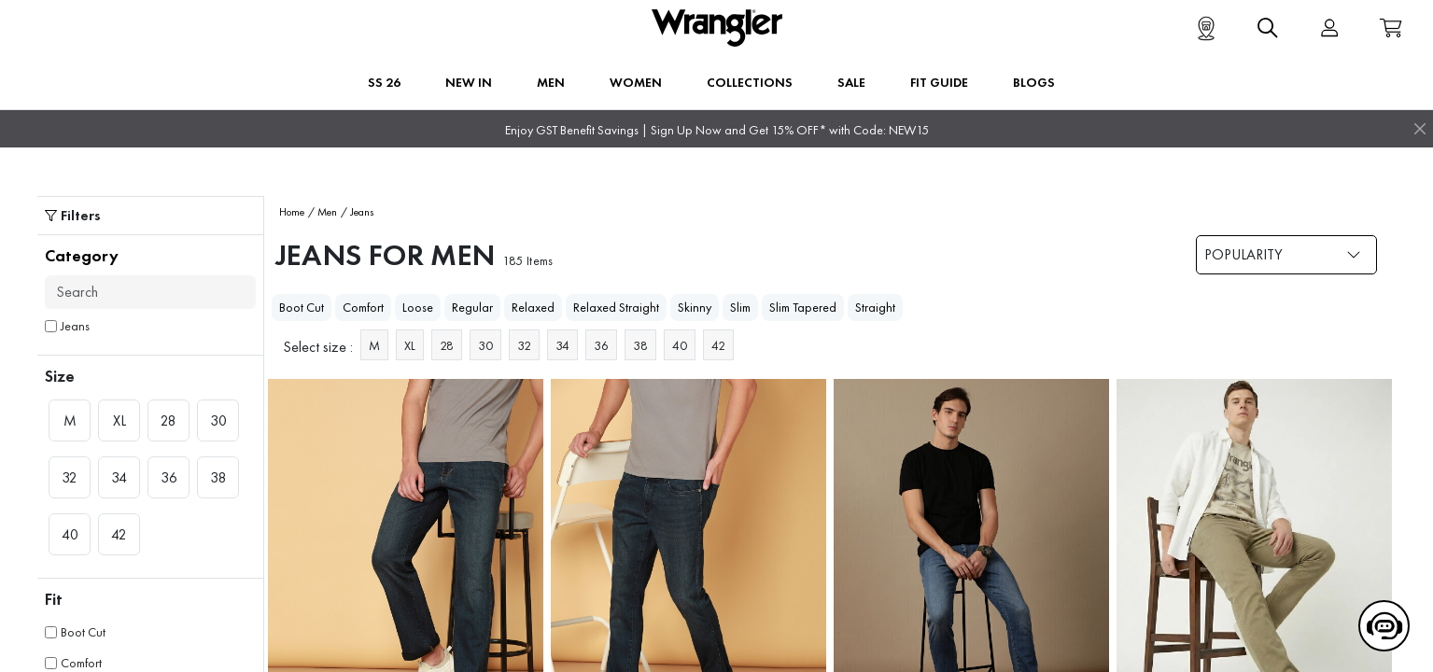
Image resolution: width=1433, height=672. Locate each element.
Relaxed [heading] (533, 307)
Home (291, 211)
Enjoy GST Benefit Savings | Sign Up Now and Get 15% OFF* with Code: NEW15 (717, 130)
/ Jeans (357, 211)
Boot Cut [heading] (301, 307)
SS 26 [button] (384, 82)
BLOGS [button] (1034, 82)
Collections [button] (750, 82)
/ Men (322, 211)
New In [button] (468, 82)
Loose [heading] (417, 307)
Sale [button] (851, 82)
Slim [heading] (740, 307)
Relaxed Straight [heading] (616, 307)
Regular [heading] (472, 307)
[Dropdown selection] (1286, 254)
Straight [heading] (875, 307)
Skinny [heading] (694, 307)
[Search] (150, 292)
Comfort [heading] (363, 307)
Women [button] (636, 82)
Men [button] (551, 82)
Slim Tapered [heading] (802, 307)
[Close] (1420, 128)
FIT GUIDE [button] (939, 82)
